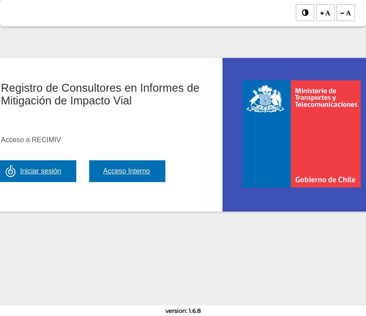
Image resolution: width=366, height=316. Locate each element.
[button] (127, 171)
